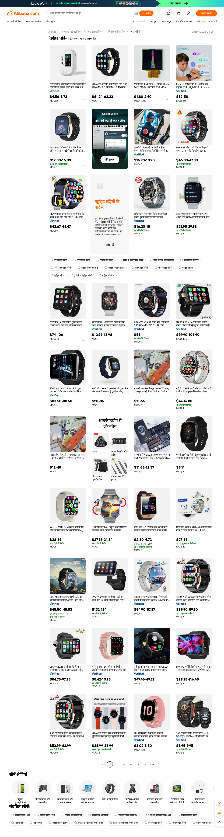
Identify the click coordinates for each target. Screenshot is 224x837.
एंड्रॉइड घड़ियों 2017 (108, 275)
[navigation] (26, 398)
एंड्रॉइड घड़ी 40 (186, 267)
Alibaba (52, 31)
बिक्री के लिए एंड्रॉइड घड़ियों (131, 260)
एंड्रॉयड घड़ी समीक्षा (20, 830)
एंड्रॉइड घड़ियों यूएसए (58, 822)
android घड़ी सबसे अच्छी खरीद (88, 822)
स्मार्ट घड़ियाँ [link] (136, 31)
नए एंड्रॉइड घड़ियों (59, 260)
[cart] (179, 13)
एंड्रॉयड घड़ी (17, 822)
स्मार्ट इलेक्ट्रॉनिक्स (96, 31)
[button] (219, 821)
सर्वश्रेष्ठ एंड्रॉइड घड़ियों (188, 815)
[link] (219, 803)
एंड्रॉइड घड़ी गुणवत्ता (189, 260)
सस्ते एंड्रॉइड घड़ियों (154, 822)
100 (152, 764)
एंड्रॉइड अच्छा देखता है (88, 267)
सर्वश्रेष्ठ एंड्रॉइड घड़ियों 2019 (127, 815)
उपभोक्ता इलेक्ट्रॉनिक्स (72, 31)
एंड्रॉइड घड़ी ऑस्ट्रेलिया (72, 815)
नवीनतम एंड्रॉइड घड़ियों (61, 267)
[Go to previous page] (103, 764)
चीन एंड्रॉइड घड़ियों (139, 267)
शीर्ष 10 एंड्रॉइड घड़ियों (82, 275)
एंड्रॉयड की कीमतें (105, 260)
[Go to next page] (159, 764)
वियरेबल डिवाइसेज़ (117, 31)
